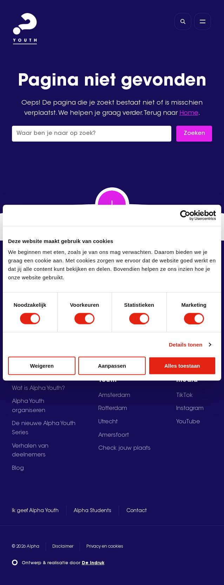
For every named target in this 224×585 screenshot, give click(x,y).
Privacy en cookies (104, 546)
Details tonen (185, 344)
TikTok (184, 395)
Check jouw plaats (124, 448)
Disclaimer (62, 546)
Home (188, 113)
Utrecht (108, 422)
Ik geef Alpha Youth (35, 511)
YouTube (188, 422)
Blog (18, 468)
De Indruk (93, 563)
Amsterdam (114, 395)
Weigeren (42, 366)
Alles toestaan (182, 366)
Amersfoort (113, 435)
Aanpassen (112, 366)
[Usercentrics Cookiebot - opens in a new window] (185, 215)
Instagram (190, 408)
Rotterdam (112, 408)
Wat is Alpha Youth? (38, 388)
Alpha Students (92, 511)
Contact (136, 511)
